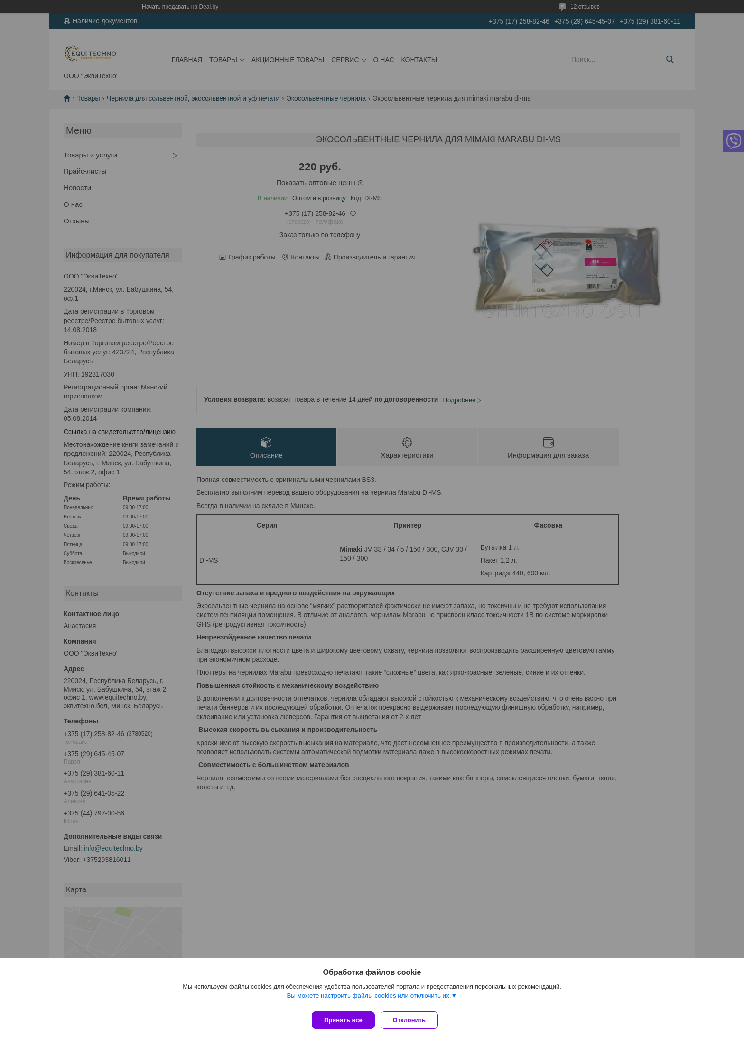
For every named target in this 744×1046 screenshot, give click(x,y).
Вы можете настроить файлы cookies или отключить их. (369, 999)
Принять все (343, 1020)
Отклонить (413, 1020)
